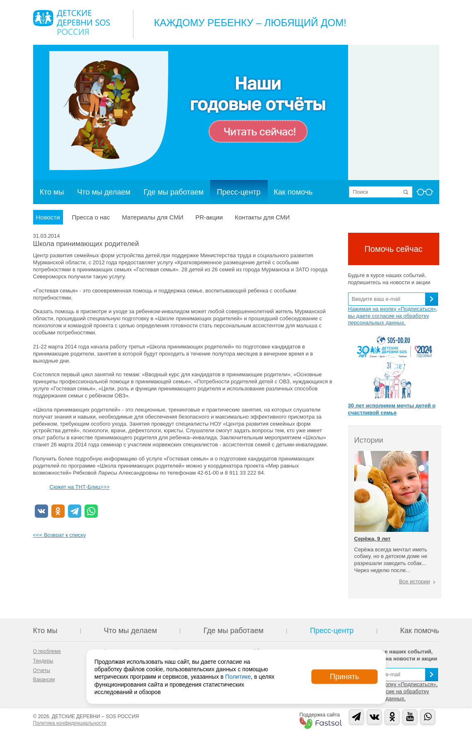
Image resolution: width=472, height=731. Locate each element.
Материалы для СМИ (152, 217)
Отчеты (41, 670)
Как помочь (293, 192)
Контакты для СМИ (262, 217)
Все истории (414, 581)
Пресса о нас (91, 217)
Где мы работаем (174, 192)
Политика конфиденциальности (70, 723)
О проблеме (47, 651)
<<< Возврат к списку (59, 535)
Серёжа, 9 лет (372, 539)
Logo (71, 22)
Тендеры (43, 661)
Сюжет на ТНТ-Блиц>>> (80, 487)
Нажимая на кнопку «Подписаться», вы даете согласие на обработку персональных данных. (393, 316)
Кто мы (52, 192)
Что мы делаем (103, 192)
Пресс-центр (238, 192)
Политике (238, 676)
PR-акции (209, 217)
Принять (344, 677)
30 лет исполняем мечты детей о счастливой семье (392, 409)
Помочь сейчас (393, 248)
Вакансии (44, 679)
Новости (48, 217)
